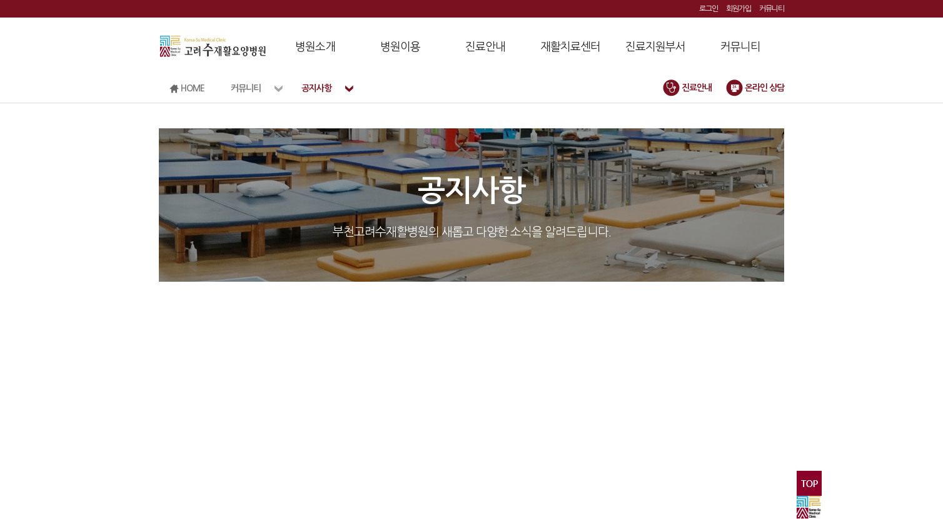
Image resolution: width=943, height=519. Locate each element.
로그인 (708, 9)
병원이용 (400, 47)
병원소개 (315, 47)
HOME (186, 88)
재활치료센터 (570, 47)
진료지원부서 (655, 47)
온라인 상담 (755, 87)
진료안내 (485, 47)
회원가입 (738, 9)
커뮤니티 (771, 9)
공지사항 (316, 88)
